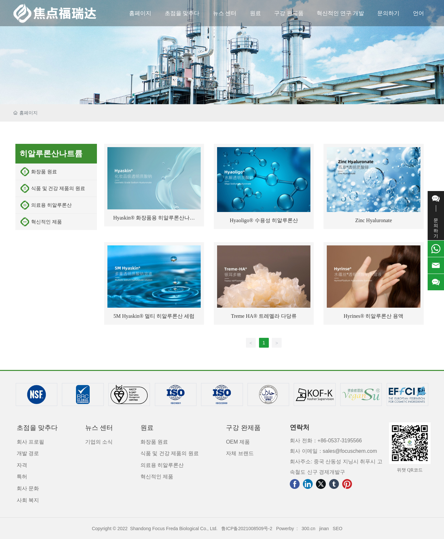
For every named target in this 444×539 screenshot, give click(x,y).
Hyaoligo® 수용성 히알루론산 (264, 220)
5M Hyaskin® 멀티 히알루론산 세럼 (154, 316)
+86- (323, 440)
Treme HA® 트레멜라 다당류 (263, 316)
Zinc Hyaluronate (373, 220)
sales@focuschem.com (350, 451)
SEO (337, 528)
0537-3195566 (345, 440)
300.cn (308, 528)
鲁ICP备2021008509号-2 (246, 528)
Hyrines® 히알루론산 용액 (374, 316)
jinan (324, 528)
